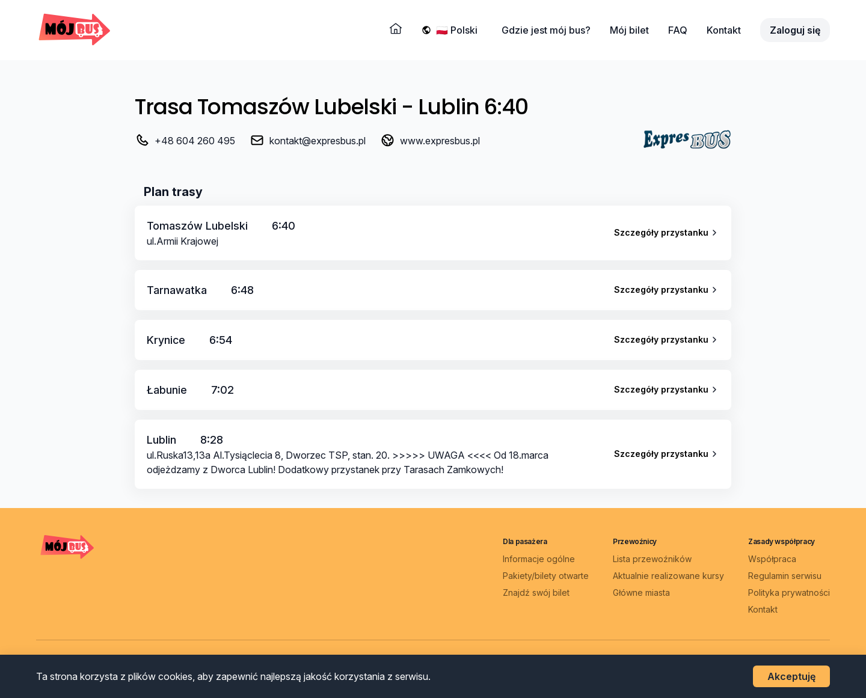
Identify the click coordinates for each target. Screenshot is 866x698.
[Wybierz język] (459, 30)
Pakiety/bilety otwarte (546, 576)
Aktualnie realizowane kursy (668, 576)
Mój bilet (629, 30)
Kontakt (724, 30)
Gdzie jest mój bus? (546, 30)
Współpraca (772, 559)
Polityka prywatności (789, 592)
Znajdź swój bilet (536, 592)
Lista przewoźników (652, 559)
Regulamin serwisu (784, 576)
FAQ (677, 30)
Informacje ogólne (539, 559)
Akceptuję (791, 676)
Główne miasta (641, 592)
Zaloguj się (795, 30)
